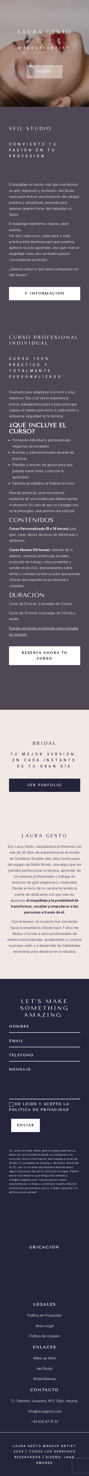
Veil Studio (44, 1368)
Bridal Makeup (44, 1379)
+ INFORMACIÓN (44, 293)
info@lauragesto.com (44, 1411)
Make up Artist (44, 1358)
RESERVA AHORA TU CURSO (44, 656)
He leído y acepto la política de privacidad (39, 1107)
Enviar (25, 1125)
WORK (44, 72)
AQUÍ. (41, 1192)
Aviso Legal (45, 1326)
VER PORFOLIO (44, 785)
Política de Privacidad (44, 1315)
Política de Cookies (44, 1336)
